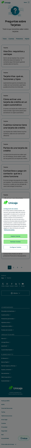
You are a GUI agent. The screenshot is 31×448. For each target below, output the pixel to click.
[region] (16, 226)
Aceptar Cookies (15, 236)
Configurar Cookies (15, 247)
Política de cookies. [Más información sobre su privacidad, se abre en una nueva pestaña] (9, 230)
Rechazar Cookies (15, 241)
